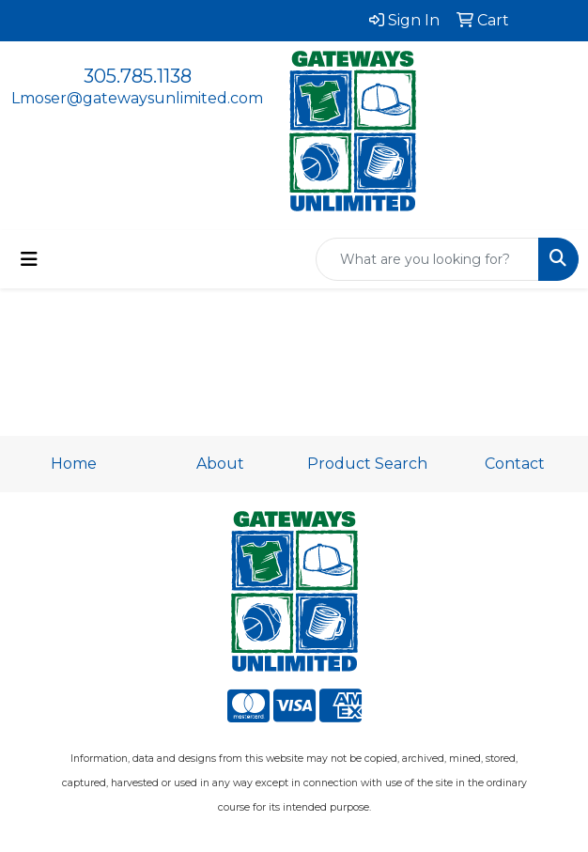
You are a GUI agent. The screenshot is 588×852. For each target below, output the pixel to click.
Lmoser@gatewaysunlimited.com (137, 98)
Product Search (367, 463)
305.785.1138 (138, 76)
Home (74, 463)
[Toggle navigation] (29, 259)
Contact (515, 463)
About (220, 463)
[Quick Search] (427, 259)
